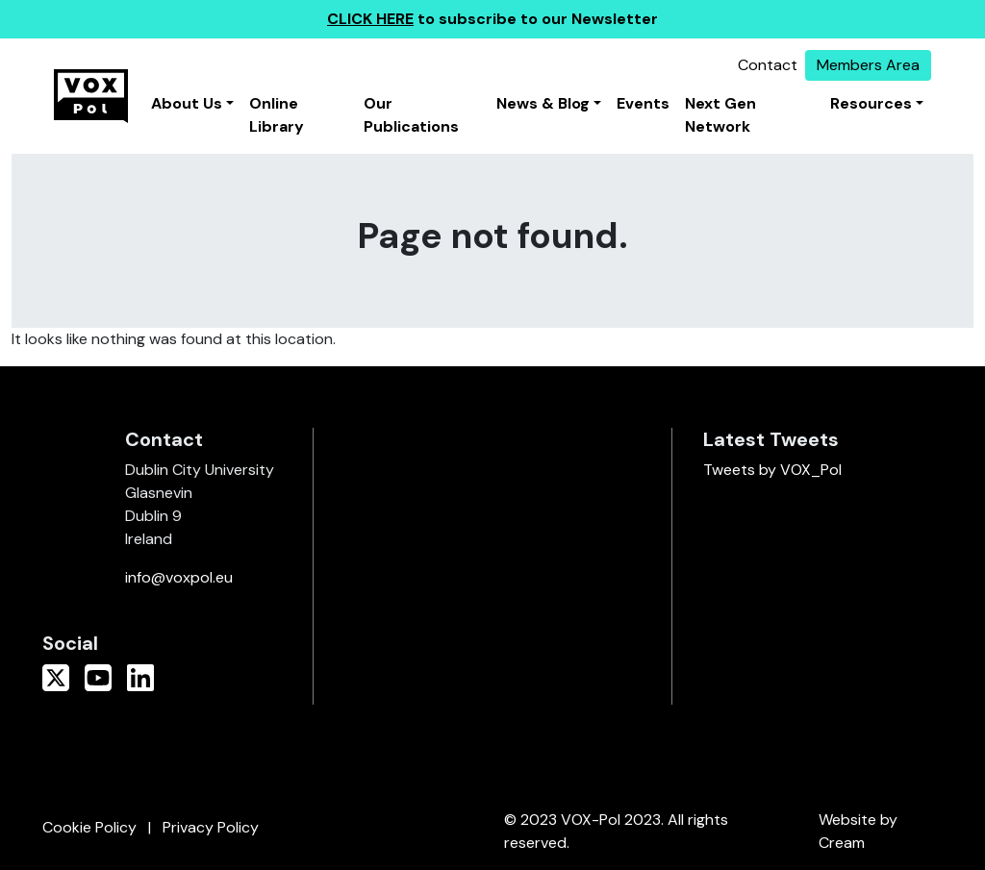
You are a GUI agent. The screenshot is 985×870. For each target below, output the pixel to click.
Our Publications (411, 115)
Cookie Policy (89, 827)
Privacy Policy (211, 827)
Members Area (868, 65)
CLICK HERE (370, 19)
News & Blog (543, 103)
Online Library (276, 115)
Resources (871, 103)
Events (643, 103)
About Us (186, 103)
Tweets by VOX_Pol (772, 470)
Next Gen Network (720, 115)
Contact (767, 65)
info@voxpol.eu (179, 577)
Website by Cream (858, 831)
